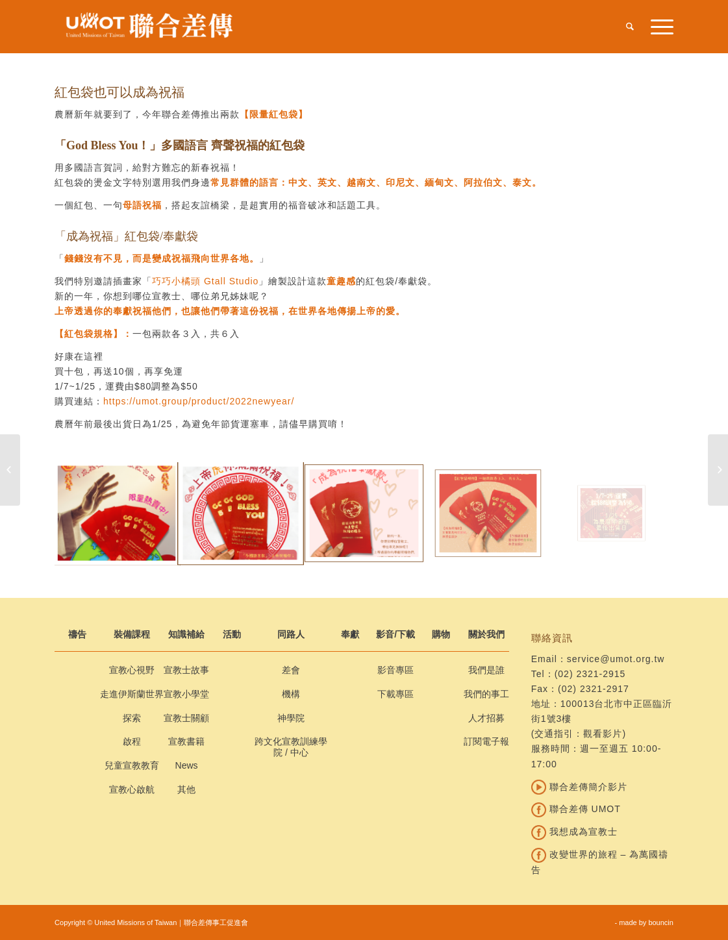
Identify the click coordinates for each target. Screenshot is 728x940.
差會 (291, 670)
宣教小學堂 (186, 694)
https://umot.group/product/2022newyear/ (198, 401)
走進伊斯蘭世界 (132, 694)
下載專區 (395, 694)
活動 (232, 634)
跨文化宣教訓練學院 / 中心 (291, 747)
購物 (441, 634)
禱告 (77, 634)
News (186, 765)
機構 (291, 694)
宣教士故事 (186, 670)
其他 (186, 789)
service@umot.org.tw (616, 659)
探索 (132, 718)
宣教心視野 (132, 670)
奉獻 (350, 634)
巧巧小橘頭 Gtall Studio (205, 281)
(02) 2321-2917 (593, 689)
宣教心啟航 (132, 789)
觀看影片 (602, 733)
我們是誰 (486, 670)
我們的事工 (486, 694)
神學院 (291, 718)
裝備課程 (132, 634)
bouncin (660, 922)
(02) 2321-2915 (590, 674)
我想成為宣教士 (574, 831)
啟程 (132, 741)
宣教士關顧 (186, 718)
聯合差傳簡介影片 (579, 787)
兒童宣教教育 (132, 765)
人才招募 (486, 718)
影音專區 (395, 670)
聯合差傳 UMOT (576, 809)
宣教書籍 (186, 741)
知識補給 (186, 634)
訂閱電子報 (486, 741)
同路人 (291, 634)
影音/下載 (395, 634)
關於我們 (486, 634)
